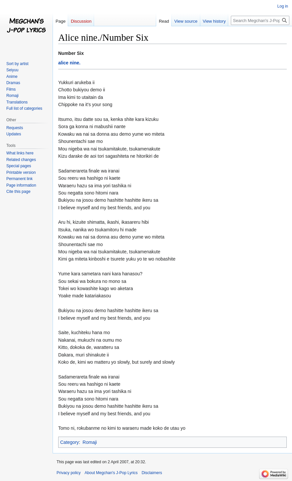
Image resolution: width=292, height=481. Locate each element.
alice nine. (69, 62)
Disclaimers (152, 472)
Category (69, 442)
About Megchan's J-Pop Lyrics (111, 472)
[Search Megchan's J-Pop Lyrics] (260, 20)
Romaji (90, 442)
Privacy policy (69, 472)
